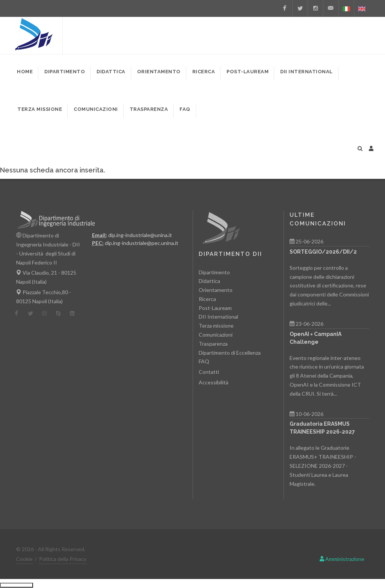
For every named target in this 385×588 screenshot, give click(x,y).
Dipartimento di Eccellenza (230, 352)
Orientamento (216, 290)
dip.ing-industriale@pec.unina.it (141, 243)
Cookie (24, 559)
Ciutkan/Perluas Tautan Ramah (16, 585)
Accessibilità (213, 382)
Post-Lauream (215, 308)
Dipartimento (214, 272)
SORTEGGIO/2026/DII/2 (323, 252)
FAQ (204, 361)
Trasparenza (213, 343)
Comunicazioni (216, 334)
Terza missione (216, 325)
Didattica (209, 281)
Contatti (209, 372)
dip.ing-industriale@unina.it (140, 235)
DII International (218, 316)
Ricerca (207, 299)
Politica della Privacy (62, 559)
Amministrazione (342, 559)
